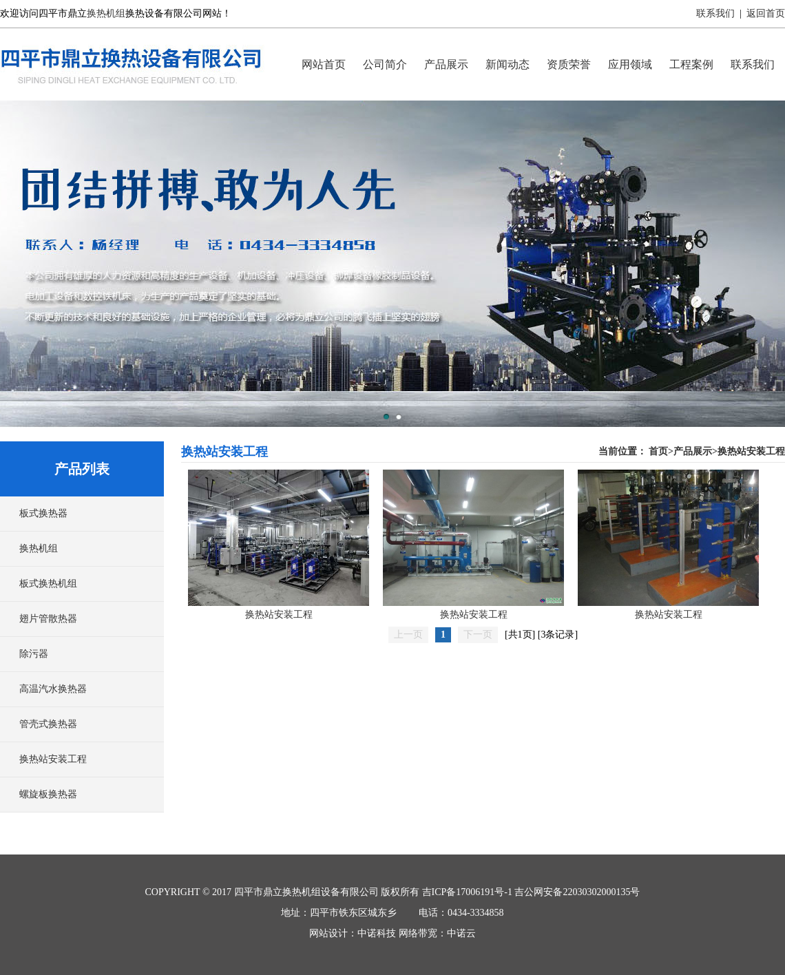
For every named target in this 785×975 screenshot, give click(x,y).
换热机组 (106, 13)
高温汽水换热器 (53, 689)
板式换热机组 (48, 583)
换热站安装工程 (53, 759)
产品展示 (446, 64)
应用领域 (630, 64)
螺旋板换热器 (48, 794)
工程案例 (691, 64)
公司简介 (385, 64)
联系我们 (715, 13)
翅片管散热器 (48, 619)
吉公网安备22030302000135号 (577, 892)
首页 (658, 451)
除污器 (33, 654)
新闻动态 (507, 64)
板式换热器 (43, 513)
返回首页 (765, 13)
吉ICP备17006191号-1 (467, 892)
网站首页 (324, 64)
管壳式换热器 (48, 724)
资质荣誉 (569, 64)
